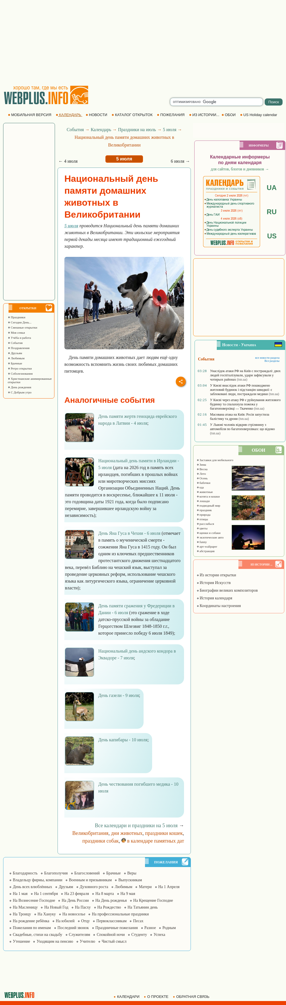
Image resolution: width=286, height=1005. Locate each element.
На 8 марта (104, 894)
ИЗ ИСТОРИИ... (204, 115)
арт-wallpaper (207, 546)
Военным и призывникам (90, 880)
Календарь (101, 129)
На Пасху (83, 907)
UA (272, 187)
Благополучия (56, 873)
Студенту (139, 934)
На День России (75, 900)
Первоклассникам (111, 921)
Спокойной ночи (111, 934)
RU (272, 212)
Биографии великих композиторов (227, 590)
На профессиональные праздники (120, 914)
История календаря (214, 598)
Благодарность (25, 873)
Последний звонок (73, 928)
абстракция (206, 551)
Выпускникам (130, 880)
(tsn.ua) (242, 379)
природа (204, 514)
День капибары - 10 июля (122, 739)
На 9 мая (127, 894)
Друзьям (15, 353)
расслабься (205, 523)
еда (200, 487)
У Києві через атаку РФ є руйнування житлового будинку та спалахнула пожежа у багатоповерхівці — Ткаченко (245, 404)
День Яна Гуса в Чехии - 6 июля (129, 533)
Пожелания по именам (32, 928)
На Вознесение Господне (34, 900)
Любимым (16, 358)
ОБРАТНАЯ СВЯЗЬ (192, 996)
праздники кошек (164, 833)
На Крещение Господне (153, 900)
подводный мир (208, 505)
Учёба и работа (19, 337)
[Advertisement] (143, 42)
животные (205, 492)
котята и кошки (208, 496)
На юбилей (65, 921)
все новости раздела (267, 357)
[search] (216, 102)
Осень (202, 478)
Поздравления (19, 348)
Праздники (16, 317)
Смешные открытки (22, 327)
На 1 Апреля (169, 887)
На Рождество (109, 907)
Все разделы (271, 360)
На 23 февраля (76, 894)
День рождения (19, 387)
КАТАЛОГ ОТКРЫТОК (133, 115)
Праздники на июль (137, 129)
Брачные (15, 363)
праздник (204, 510)
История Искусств (214, 583)
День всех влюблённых (32, 887)
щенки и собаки (209, 533)
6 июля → (180, 161)
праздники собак (100, 841)
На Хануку (47, 914)
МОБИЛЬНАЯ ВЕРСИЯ (30, 115)
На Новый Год (56, 907)
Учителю (87, 941)
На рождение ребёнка (31, 921)
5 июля (169, 129)
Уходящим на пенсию (54, 941)
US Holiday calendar (259, 115)
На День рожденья (111, 900)
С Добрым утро (19, 392)
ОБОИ (229, 115)
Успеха (159, 934)
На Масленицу (25, 907)
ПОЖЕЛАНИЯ (171, 115)
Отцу (85, 921)
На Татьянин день (143, 907)
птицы (202, 519)
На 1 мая (20, 894)
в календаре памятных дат (152, 841)
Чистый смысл (114, 941)
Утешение (21, 941)
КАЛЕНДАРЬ (69, 115)
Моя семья (16, 332)
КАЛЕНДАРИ (127, 996)
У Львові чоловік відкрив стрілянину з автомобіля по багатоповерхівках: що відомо (242, 427)
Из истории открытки (216, 575)
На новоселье (73, 914)
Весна (202, 469)
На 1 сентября (46, 894)
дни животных (127, 833)
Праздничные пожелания (116, 928)
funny (202, 542)
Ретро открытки (20, 368)
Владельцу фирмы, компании (37, 880)
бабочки (204, 482)
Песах (138, 921)
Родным (169, 928)
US (272, 236)
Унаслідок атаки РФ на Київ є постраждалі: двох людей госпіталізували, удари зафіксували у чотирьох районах (245, 375)
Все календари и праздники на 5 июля (136, 825)
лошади (203, 501)
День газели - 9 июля (118, 695)
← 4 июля (67, 161)
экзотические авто (210, 537)
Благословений (87, 873)
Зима (201, 464)
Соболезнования (20, 373)
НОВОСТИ (97, 115)
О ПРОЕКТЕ (156, 996)
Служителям (79, 934)
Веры (131, 873)
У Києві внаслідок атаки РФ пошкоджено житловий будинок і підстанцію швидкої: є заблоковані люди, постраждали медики (241, 389)
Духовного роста (94, 887)
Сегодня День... (20, 322)
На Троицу (22, 914)
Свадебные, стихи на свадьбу (37, 934)
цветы (202, 528)
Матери (145, 887)
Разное (150, 928)
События (15, 342)
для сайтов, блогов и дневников (240, 169)
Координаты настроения (219, 606)
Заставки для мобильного (215, 460)
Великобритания (90, 833)
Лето (201, 473)
